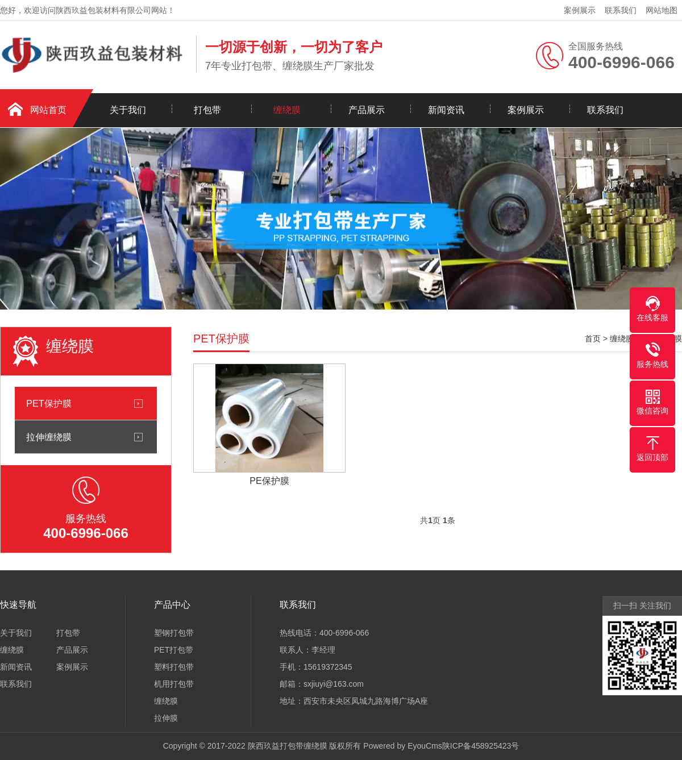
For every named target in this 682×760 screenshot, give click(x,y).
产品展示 (366, 110)
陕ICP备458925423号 (480, 745)
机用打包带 (174, 683)
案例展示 (580, 10)
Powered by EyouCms (401, 745)
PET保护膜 (49, 403)
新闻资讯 (446, 110)
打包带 (207, 110)
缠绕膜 (287, 110)
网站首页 (48, 110)
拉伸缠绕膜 (49, 437)
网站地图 (661, 10)
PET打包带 (173, 649)
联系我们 (621, 10)
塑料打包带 (174, 666)
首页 (593, 338)
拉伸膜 (166, 718)
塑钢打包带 (174, 632)
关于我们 (128, 110)
